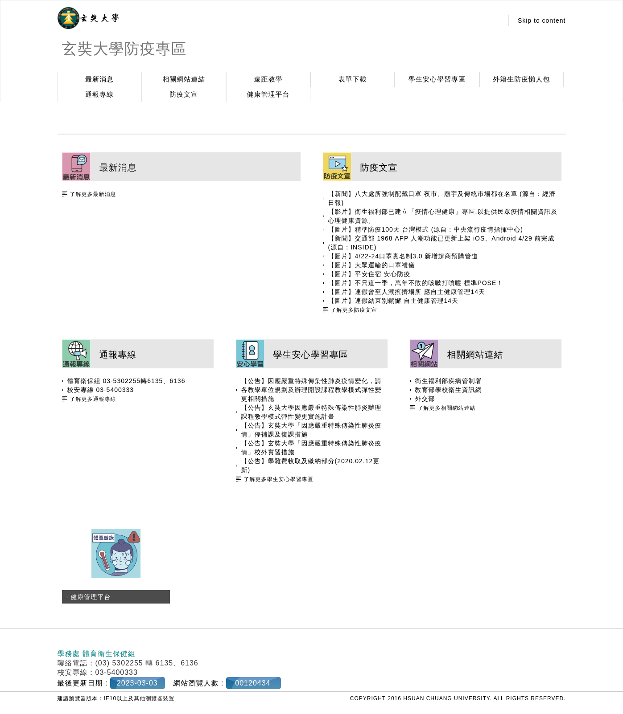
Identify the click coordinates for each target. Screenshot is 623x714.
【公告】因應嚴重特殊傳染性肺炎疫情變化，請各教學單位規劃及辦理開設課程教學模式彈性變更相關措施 (311, 389)
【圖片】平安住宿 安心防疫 (369, 273)
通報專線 (99, 94)
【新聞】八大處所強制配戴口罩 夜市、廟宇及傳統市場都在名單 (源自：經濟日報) (442, 198)
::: (494, 20)
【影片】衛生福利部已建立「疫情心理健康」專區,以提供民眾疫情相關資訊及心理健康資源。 (443, 216)
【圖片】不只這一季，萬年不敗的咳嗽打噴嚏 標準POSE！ (415, 282)
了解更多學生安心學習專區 (279, 479)
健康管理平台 (268, 94)
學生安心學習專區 (437, 79)
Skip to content (542, 20)
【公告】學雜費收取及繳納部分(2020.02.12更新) (310, 465)
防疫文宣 (183, 94)
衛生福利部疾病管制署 (448, 380)
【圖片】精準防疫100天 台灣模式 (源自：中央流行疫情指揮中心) (425, 229)
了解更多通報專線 (93, 399)
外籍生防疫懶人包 (521, 79)
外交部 (425, 398)
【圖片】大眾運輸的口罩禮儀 (371, 265)
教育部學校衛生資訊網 (448, 389)
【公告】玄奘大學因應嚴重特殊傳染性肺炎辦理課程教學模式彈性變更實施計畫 (311, 412)
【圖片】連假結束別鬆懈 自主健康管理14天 (393, 300)
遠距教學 (268, 79)
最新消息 (99, 79)
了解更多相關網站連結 (447, 408)
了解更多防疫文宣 (354, 310)
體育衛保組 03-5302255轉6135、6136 (126, 380)
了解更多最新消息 (93, 194)
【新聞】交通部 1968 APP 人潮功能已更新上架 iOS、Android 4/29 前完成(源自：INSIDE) (441, 243)
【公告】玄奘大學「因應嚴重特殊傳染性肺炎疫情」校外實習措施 (311, 448)
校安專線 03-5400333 (100, 389)
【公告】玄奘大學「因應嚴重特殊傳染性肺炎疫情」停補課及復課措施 (311, 430)
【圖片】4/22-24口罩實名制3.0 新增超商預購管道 (403, 256)
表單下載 (352, 79)
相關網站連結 (183, 79)
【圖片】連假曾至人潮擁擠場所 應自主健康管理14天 (406, 291)
